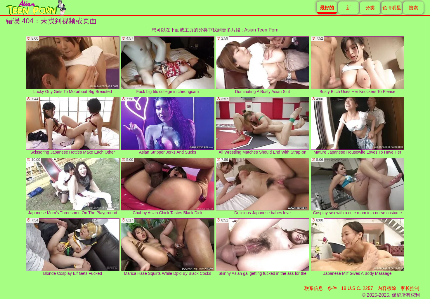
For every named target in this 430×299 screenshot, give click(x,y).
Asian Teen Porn (261, 29)
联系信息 (313, 288)
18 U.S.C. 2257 (357, 288)
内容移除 (386, 288)
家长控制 (409, 288)
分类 (370, 7)
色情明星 (391, 7)
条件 (332, 288)
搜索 (413, 7)
